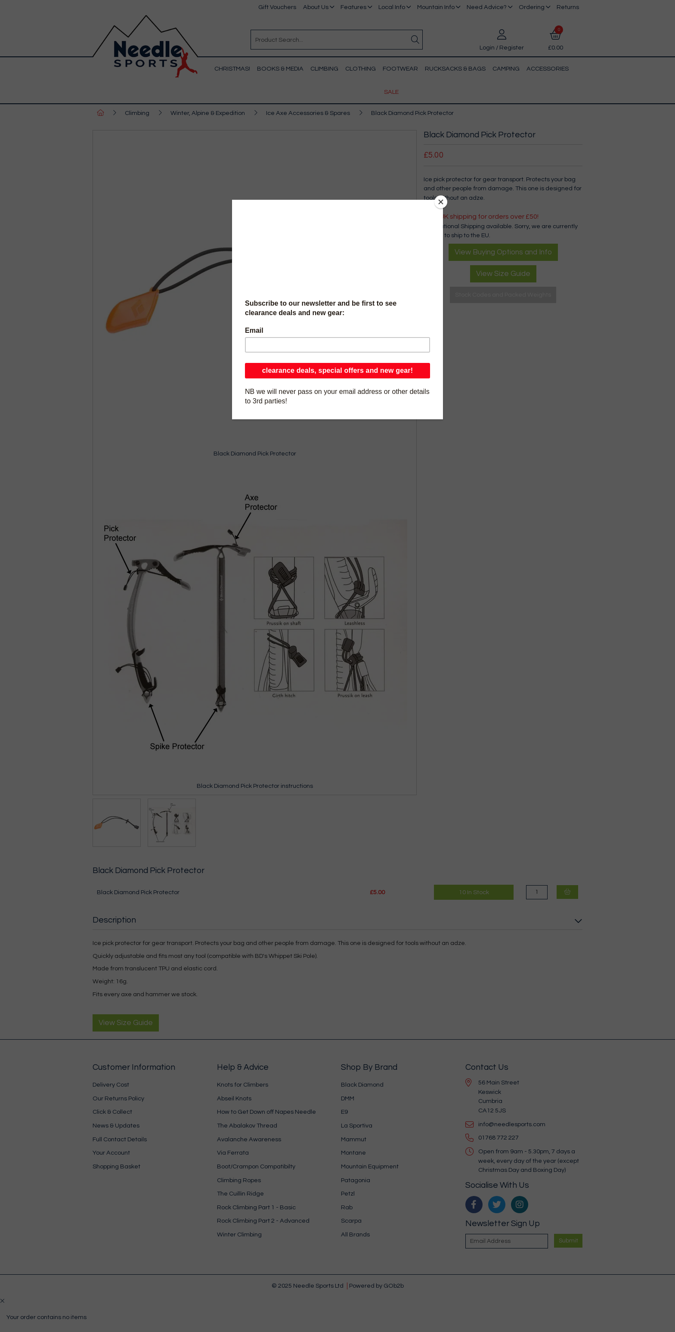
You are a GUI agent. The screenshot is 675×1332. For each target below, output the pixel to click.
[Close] (440, 201)
